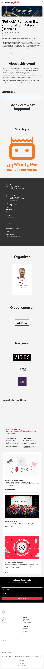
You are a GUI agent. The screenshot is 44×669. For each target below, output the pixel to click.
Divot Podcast (26, 632)
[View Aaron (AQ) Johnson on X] (22, 280)
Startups (4, 622)
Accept (22, 660)
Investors (4, 619)
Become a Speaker (27, 622)
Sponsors (4, 623)
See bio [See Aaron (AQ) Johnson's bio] (22, 291)
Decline (22, 663)
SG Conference (26, 619)
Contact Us (4, 640)
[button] (42, 2)
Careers (4, 639)
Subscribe (21, 598)
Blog (24, 630)
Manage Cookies (22, 666)
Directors (4, 625)
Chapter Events (26, 620)
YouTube (25, 631)
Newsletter (25, 628)
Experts (3, 620)
